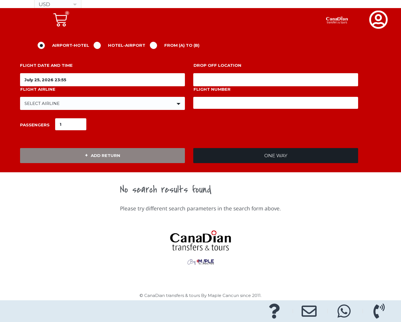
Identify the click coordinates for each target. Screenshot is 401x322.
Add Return (105, 155)
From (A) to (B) (181, 45)
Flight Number (212, 89)
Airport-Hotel (70, 45)
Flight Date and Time (46, 65)
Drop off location (217, 65)
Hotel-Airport (126, 45)
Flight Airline (37, 89)
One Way (275, 155)
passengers (35, 124)
